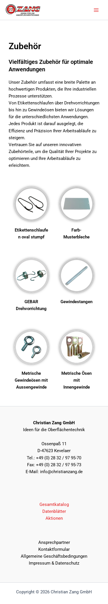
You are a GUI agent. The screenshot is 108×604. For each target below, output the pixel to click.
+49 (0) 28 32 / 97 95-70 (58, 457)
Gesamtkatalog (54, 504)
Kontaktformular (54, 549)
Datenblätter (54, 511)
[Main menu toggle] (96, 10)
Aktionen (54, 518)
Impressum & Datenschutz (54, 563)
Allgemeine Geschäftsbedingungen (54, 556)
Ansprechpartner (54, 542)
